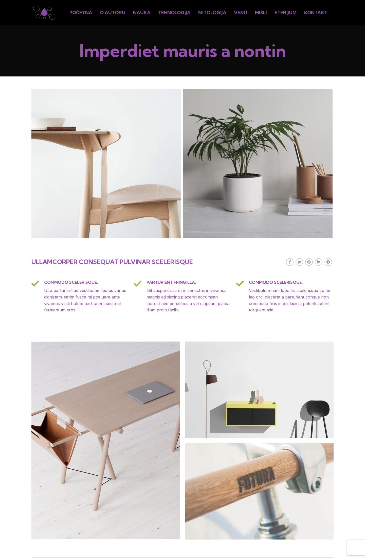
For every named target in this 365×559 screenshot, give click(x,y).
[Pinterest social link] (309, 262)
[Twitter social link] (299, 262)
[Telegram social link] (328, 262)
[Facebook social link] (290, 262)
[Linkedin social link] (318, 262)
